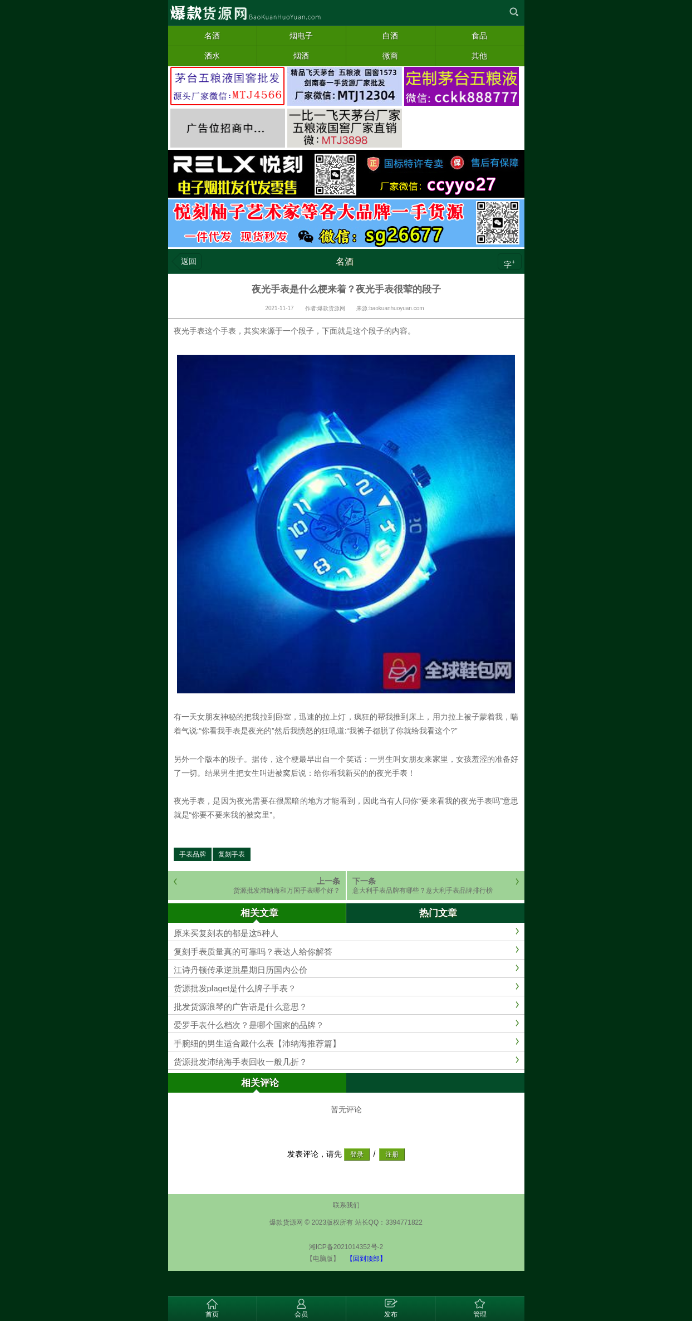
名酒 (345, 261)
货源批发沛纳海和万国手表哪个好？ (286, 890)
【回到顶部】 (366, 1259)
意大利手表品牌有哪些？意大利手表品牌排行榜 (422, 890)
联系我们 (346, 1205)
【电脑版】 (323, 1259)
